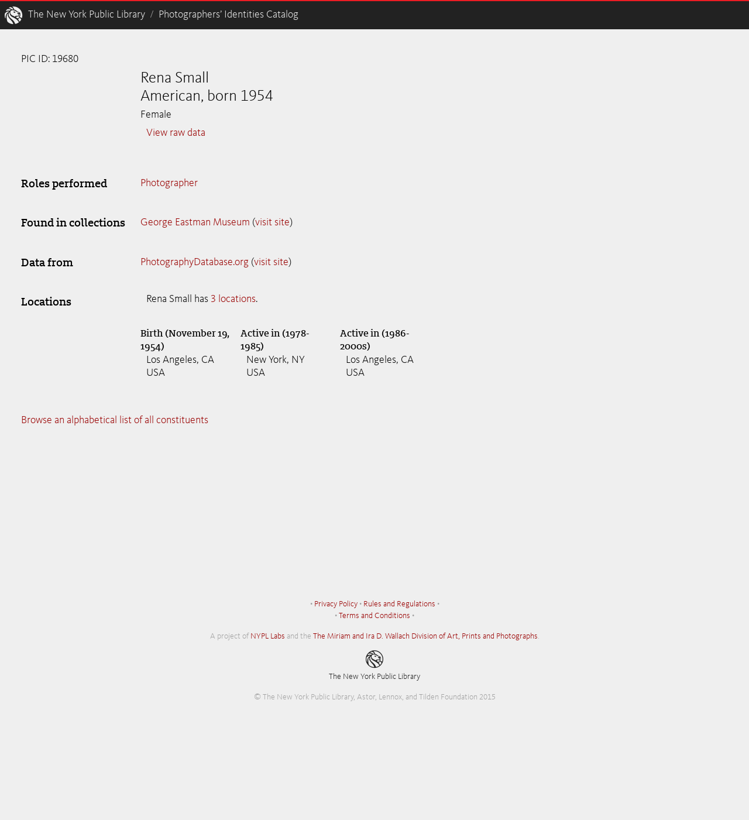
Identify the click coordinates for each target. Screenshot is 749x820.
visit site (272, 222)
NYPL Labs (267, 636)
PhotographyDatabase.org (194, 262)
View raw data (175, 133)
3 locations (233, 299)
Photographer (169, 183)
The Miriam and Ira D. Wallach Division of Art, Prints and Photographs (425, 636)
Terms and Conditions (374, 616)
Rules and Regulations (399, 604)
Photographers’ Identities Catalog (228, 14)
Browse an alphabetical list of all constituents (114, 420)
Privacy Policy (336, 604)
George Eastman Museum (195, 222)
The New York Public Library (86, 14)
